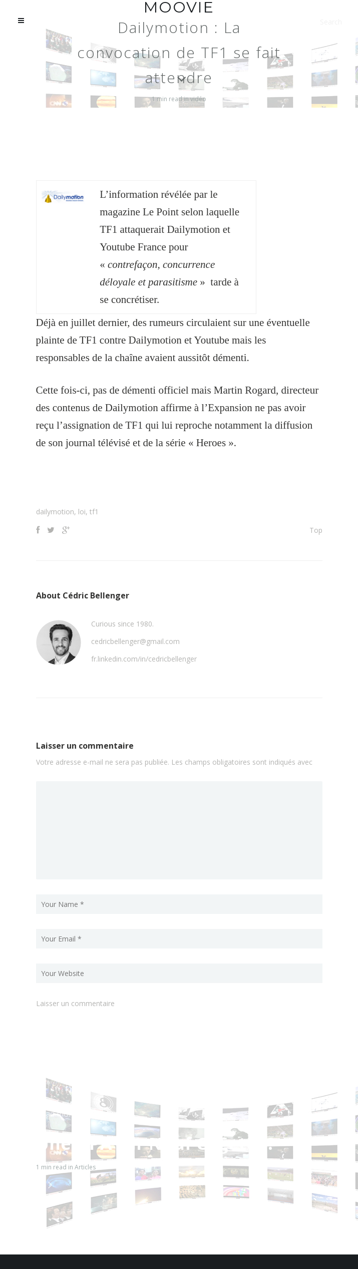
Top (315, 530)
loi (82, 511)
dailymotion (55, 511)
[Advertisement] (179, 482)
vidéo (198, 99)
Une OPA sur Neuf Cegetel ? (155, 1143)
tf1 (94, 511)
